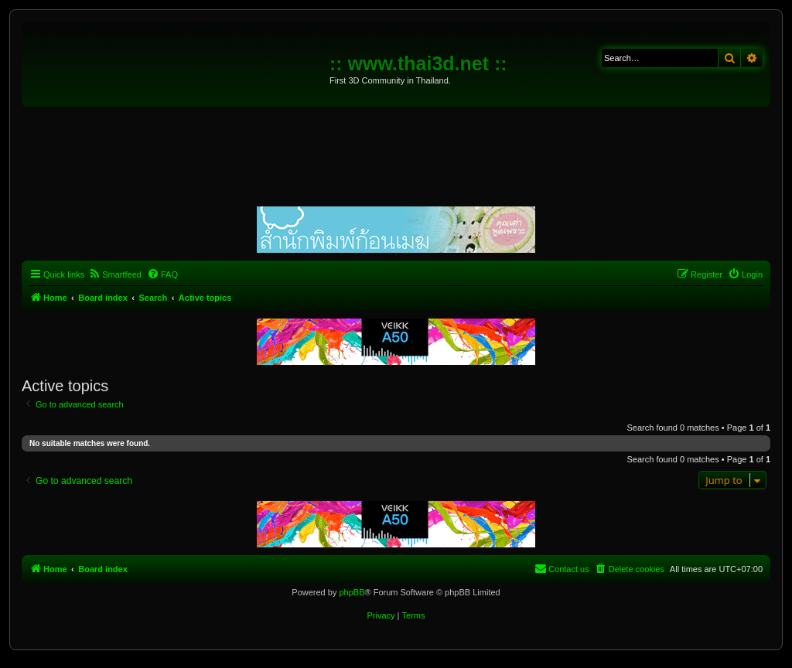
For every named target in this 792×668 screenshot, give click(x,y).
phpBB (351, 592)
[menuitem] (115, 274)
